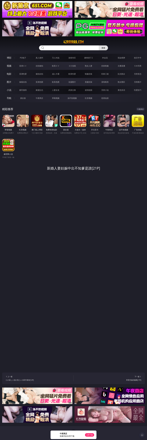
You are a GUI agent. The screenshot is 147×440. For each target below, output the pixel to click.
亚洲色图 (39, 82)
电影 (9, 73)
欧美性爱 (72, 74)
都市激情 (23, 90)
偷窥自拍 (23, 82)
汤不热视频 (72, 98)
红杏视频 (88, 98)
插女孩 (23, 98)
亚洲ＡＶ (23, 66)
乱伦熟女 (121, 74)
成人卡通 (55, 74)
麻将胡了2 (88, 57)
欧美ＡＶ (55, 66)
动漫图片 (72, 82)
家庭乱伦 (39, 90)
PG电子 (23, 57)
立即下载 (89, 435)
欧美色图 (55, 82)
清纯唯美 (105, 82)
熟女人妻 (88, 66)
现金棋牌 (121, 57)
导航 (9, 98)
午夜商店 (39, 98)
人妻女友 (55, 90)
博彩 (9, 57)
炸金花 (105, 57)
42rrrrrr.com (73, 42)
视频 (9, 65)
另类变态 (137, 74)
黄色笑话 (121, 90)
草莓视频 (55, 98)
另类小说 (105, 90)
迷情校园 (88, 90)
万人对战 (55, 57)
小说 (9, 90)
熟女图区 (121, 82)
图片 (9, 81)
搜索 (103, 48)
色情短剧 (105, 98)
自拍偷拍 (39, 66)
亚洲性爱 (23, 74)
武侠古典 (72, 90)
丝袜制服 (105, 66)
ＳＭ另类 (137, 66)
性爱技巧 (137, 90)
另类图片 (137, 82)
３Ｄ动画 (72, 66)
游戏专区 (72, 57)
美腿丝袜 (88, 82)
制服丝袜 (88, 74)
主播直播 (121, 66)
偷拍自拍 (39, 74)
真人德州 (39, 57)
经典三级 (105, 74)
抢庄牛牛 (137, 57)
